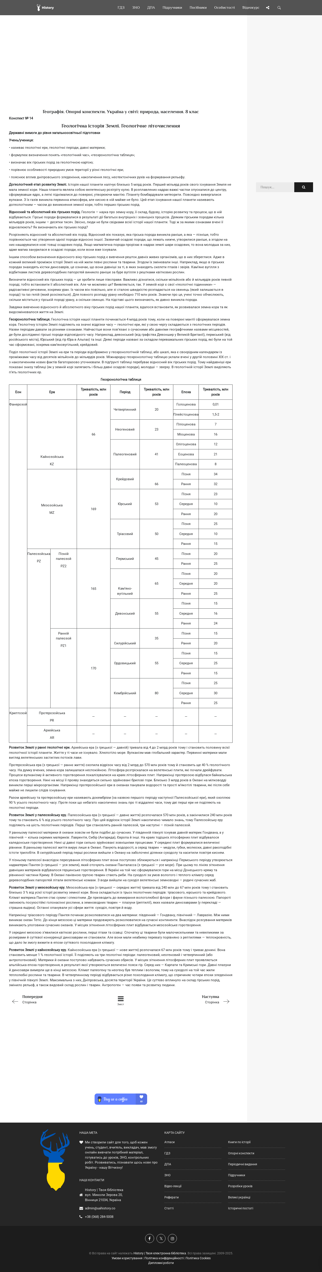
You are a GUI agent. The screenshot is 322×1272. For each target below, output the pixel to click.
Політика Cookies (198, 1258)
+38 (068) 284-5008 (99, 1217)
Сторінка (53, 999)
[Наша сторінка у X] (161, 1238)
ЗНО (167, 1175)
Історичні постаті (240, 1208)
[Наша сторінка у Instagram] (172, 1238)
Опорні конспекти (241, 1153)
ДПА (167, 1164)
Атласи (169, 1142)
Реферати (171, 1197)
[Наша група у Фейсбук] (149, 1238)
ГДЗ (167, 1153)
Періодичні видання (242, 1164)
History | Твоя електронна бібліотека (159, 1253)
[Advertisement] (121, 69)
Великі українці (239, 1197)
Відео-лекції (172, 1186)
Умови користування (127, 1258)
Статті (169, 1208)
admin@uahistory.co (100, 1208)
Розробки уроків (240, 1186)
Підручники (236, 1175)
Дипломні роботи (161, 1263)
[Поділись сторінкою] (268, 7)
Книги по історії (239, 1142)
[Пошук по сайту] (279, 7)
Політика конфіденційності (164, 1258)
